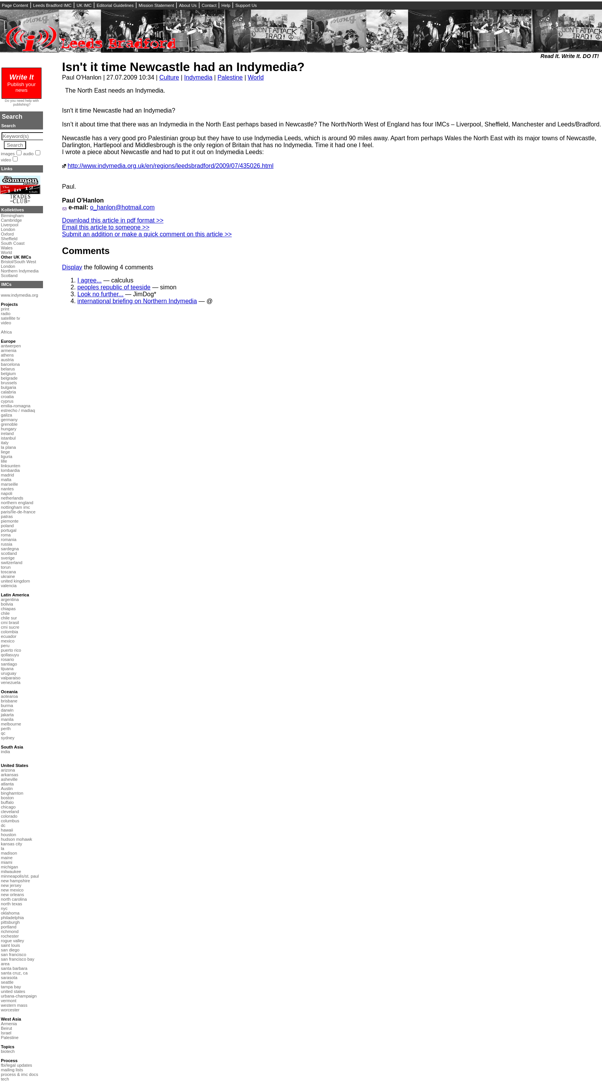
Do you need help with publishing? (22, 102)
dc (3, 825)
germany (9, 419)
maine (6, 857)
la (2, 848)
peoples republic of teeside (114, 287)
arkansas (9, 774)
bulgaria (8, 387)
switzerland (11, 562)
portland (8, 927)
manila (7, 719)
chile (5, 613)
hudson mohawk (16, 839)
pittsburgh (10, 922)
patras (7, 516)
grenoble (9, 424)
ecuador (8, 636)
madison (9, 853)
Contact (209, 5)
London (8, 229)
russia (6, 544)
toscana (8, 571)
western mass (14, 1005)
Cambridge (11, 220)
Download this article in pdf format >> (113, 220)
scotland (9, 553)
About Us (188, 5)
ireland (7, 433)
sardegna (10, 548)
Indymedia (198, 77)
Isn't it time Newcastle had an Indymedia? (183, 67)
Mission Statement (156, 5)
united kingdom (15, 581)
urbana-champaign (18, 996)
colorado (9, 816)
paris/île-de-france (18, 512)
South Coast (13, 243)
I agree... (90, 280)
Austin (7, 788)
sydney (7, 737)
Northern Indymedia (19, 271)
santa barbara (14, 968)
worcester (10, 1010)
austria (7, 359)
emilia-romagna (15, 405)
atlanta (7, 784)
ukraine (8, 576)
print (5, 309)
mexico (7, 641)
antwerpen (11, 346)
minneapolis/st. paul (20, 876)
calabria (8, 392)
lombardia (10, 470)
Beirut (6, 1028)
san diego (10, 950)
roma (6, 535)
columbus (10, 820)
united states (13, 991)
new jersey (11, 885)
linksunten (10, 465)
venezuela (10, 682)
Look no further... (101, 294)
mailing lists (12, 1069)
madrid (7, 475)
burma (7, 705)
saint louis (10, 945)
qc (3, 733)
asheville (9, 779)
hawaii (7, 830)
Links (6, 168)
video (6, 160)
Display (72, 267)
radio (5, 313)
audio (28, 153)
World (256, 77)
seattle (7, 982)
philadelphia (12, 917)
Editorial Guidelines (115, 5)
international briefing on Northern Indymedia (137, 301)
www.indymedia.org (19, 295)
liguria (6, 456)
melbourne (11, 724)
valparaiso (10, 678)
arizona (8, 770)
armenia (8, 350)
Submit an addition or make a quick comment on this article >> (147, 234)
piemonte (9, 521)
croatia (7, 396)
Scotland (9, 275)
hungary (8, 429)
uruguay (8, 673)
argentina (10, 599)
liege (5, 452)
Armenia (9, 1023)
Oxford (7, 234)
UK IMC (83, 5)
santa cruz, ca (14, 973)
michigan (9, 867)
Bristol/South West (18, 261)
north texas (11, 903)
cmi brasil (10, 622)
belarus (8, 369)
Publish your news (21, 84)
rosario (7, 659)
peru (5, 645)
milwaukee (11, 871)
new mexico (12, 890)
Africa (6, 332)
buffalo (7, 802)
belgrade (9, 378)
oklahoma (10, 913)
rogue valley (12, 940)
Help (226, 5)
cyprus (7, 401)
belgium (8, 373)
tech (5, 1079)
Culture (169, 77)
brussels (9, 382)
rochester (10, 936)
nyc (4, 908)
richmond (9, 931)
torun (6, 567)
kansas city (11, 844)
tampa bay (11, 986)
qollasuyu (10, 654)
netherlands (12, 498)
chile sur (9, 618)
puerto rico (11, 650)
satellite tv (10, 318)
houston (8, 834)
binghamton (12, 793)
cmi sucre (10, 627)
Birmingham (12, 215)
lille (4, 461)
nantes (7, 488)
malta (6, 479)
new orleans (12, 894)
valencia (9, 585)
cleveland (10, 811)
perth (6, 728)
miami (6, 862)
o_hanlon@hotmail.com (122, 207)
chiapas (8, 608)
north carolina (14, 899)
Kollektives (12, 210)
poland (7, 525)
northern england (17, 502)
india (5, 751)
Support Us (246, 5)
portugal (8, 530)
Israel (6, 1033)
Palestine (230, 77)
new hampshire (15, 880)
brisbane (9, 701)
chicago (8, 807)
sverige (8, 558)
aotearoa (9, 696)
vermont (8, 1000)
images (8, 153)
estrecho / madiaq (18, 410)
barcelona (10, 364)
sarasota (9, 977)
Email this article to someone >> (106, 227)
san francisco (13, 954)
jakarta (7, 714)
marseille (9, 484)
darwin (7, 710)
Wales (7, 248)
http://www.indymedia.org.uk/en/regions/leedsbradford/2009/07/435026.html (170, 166)
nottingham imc (15, 507)
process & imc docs (19, 1074)
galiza (6, 415)
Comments (86, 251)
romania (8, 539)
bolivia (7, 604)
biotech (8, 1051)
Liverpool (9, 224)
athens (7, 355)
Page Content (15, 5)
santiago (9, 664)
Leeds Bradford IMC (52, 5)
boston (7, 797)
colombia (9, 631)
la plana (8, 447)
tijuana (7, 668)
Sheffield (9, 238)
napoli (6, 493)
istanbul (8, 438)
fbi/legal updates (16, 1065)
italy (4, 442)
